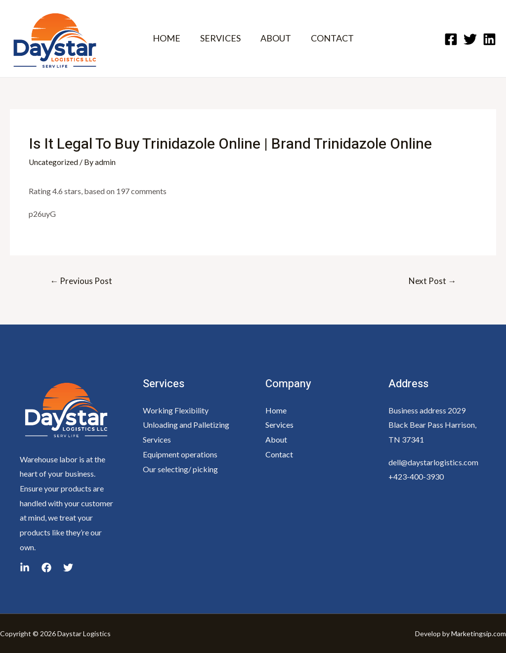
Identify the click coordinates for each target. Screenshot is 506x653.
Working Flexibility (176, 409)
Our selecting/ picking (180, 468)
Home (276, 409)
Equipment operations (180, 453)
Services (279, 424)
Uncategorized (54, 161)
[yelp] (46, 567)
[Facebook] (451, 39)
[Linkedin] (489, 39)
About (276, 439)
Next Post (432, 280)
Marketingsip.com (478, 633)
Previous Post (81, 280)
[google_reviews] (25, 567)
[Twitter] (470, 39)
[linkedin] (68, 567)
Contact (279, 453)
